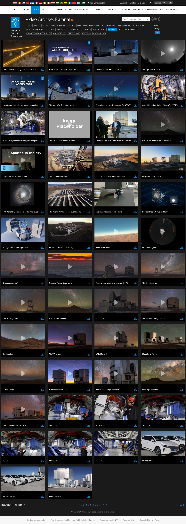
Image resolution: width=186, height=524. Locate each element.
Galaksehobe (75, 29)
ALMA (45, 25)
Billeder (25, 10)
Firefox (10, 357)
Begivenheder (112, 10)
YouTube (6, 303)
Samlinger (82, 25)
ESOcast (111, 25)
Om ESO (16, 10)
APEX (53, 25)
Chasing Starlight (66, 25)
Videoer (35, 11)
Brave (10, 349)
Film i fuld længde (34, 29)
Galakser (61, 29)
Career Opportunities (169, 10)
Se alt (29, 25)
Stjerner (86, 33)
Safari (10, 360)
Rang (157, 28)
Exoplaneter (138, 25)
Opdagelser (98, 10)
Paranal (112, 29)
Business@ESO (151, 10)
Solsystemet (59, 33)
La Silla (87, 29)
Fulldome (50, 29)
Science (158, 3)
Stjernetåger (99, 29)
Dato (157, 32)
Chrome (11, 352)
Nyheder (45, 10)
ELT (103, 25)
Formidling (125, 10)
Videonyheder (99, 33)
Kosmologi (94, 25)
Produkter (138, 10)
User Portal (167, 3)
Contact (133, 3)
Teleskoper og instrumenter (77, 10)
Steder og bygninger (128, 29)
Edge (10, 355)
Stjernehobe (74, 33)
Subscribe (124, 3)
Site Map (141, 3)
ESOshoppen (57, 10)
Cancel (22, 401)
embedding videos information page (153, 306)
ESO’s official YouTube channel (66, 303)
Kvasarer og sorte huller (38, 33)
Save (9, 401)
